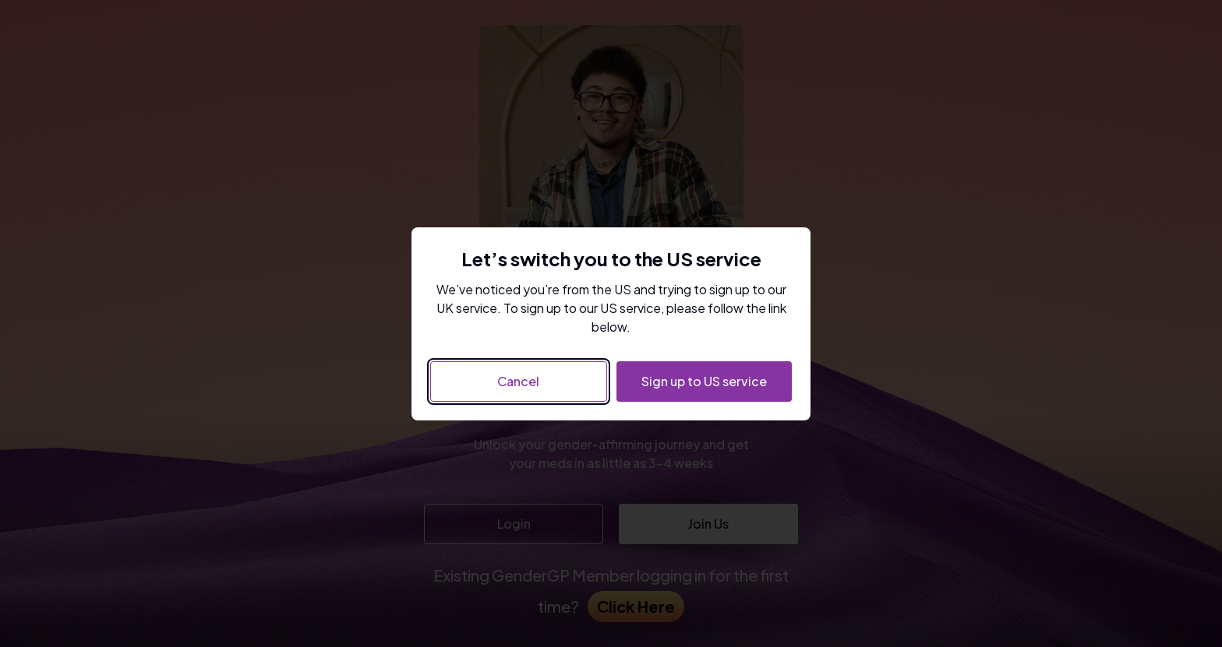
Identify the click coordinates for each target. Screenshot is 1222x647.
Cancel (518, 381)
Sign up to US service (704, 381)
